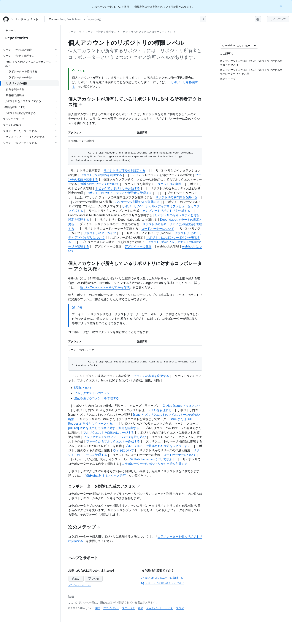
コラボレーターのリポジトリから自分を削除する (155, 464)
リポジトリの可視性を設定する (124, 170)
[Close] (281, 6)
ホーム (10, 30)
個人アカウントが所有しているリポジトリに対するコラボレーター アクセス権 (135, 266)
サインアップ (278, 19)
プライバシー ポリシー (79, 585)
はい (76, 578)
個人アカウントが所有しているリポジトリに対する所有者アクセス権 (135, 102)
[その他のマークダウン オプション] (255, 46)
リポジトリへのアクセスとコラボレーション (146, 31)
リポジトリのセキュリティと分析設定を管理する (119, 193)
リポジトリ (74, 31)
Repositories (16, 37)
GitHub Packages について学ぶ (151, 459)
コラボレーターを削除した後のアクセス (104, 486)
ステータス (128, 608)
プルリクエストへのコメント (93, 393)
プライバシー (111, 608)
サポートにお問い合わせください (162, 583)
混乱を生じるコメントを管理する (96, 398)
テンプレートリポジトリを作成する (166, 211)
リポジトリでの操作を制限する (101, 175)
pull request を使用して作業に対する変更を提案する (103, 428)
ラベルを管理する (160, 410)
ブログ (180, 608)
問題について (83, 388)
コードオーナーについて (157, 228)
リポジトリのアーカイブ (99, 233)
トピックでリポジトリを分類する (117, 188)
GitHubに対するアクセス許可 (106, 476)
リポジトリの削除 (169, 184)
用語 (97, 608)
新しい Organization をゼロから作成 (105, 287)
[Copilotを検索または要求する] (146, 19)
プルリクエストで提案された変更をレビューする (158, 446)
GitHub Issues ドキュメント (182, 406)
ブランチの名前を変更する (151, 376)
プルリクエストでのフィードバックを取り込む (114, 437)
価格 (140, 608)
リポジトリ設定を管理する (100, 31)
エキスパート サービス (159, 608)
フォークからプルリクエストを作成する (113, 441)
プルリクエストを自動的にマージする (108, 432)
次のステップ (84, 527)
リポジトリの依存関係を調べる (176, 197)
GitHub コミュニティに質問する (162, 577)
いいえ (93, 578)
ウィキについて (123, 450)
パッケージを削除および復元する (137, 202)
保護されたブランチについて (99, 184)
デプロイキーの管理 (138, 246)
